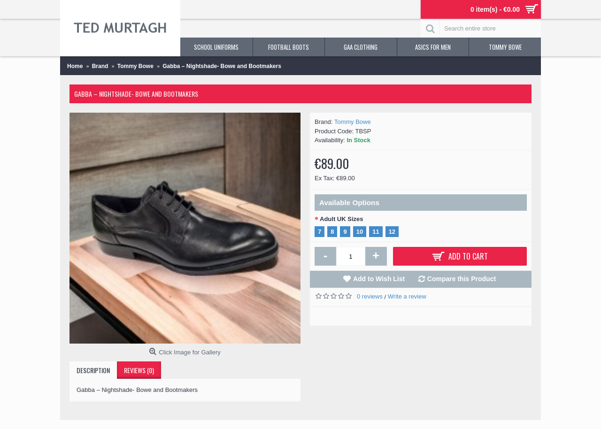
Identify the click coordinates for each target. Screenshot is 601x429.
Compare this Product (461, 279)
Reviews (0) (139, 370)
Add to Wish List (379, 279)
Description (93, 370)
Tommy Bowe (352, 121)
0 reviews (370, 296)
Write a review (407, 296)
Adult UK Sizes (341, 218)
